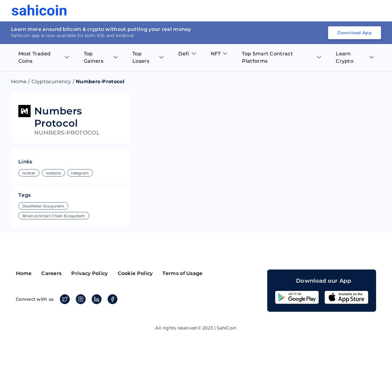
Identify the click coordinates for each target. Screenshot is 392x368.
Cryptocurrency (51, 81)
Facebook (111, 299)
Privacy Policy (89, 273)
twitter (28, 173)
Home (19, 81)
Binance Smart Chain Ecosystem (53, 216)
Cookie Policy (135, 273)
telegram (80, 173)
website (53, 173)
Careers (51, 273)
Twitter (64, 299)
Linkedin (95, 299)
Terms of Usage (182, 273)
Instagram (79, 299)
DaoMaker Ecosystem (43, 206)
